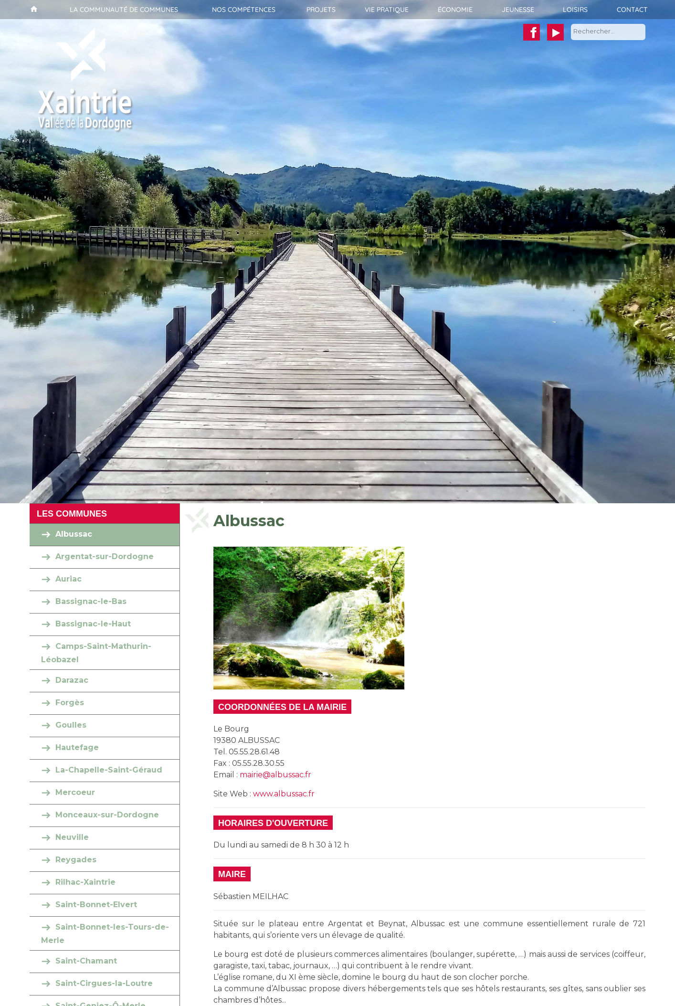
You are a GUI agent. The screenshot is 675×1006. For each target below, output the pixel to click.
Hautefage (77, 747)
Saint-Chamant (86, 960)
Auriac (68, 578)
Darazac (71, 680)
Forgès (69, 702)
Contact (632, 9)
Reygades (75, 859)
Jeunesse (518, 9)
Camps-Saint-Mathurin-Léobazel (96, 653)
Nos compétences (243, 9)
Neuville (72, 837)
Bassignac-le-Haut (93, 623)
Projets (321, 9)
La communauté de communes (124, 9)
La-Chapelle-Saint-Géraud (108, 769)
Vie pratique (387, 9)
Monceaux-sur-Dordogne (107, 814)
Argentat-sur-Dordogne (104, 556)
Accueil (32, 9)
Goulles (70, 725)
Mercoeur (75, 792)
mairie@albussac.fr (275, 774)
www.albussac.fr (284, 793)
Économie (455, 9)
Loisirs (575, 9)
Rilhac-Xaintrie (85, 882)
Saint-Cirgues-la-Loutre (104, 983)
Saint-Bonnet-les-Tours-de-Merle (105, 933)
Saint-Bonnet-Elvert (96, 904)
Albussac (73, 534)
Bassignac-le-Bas (91, 601)
